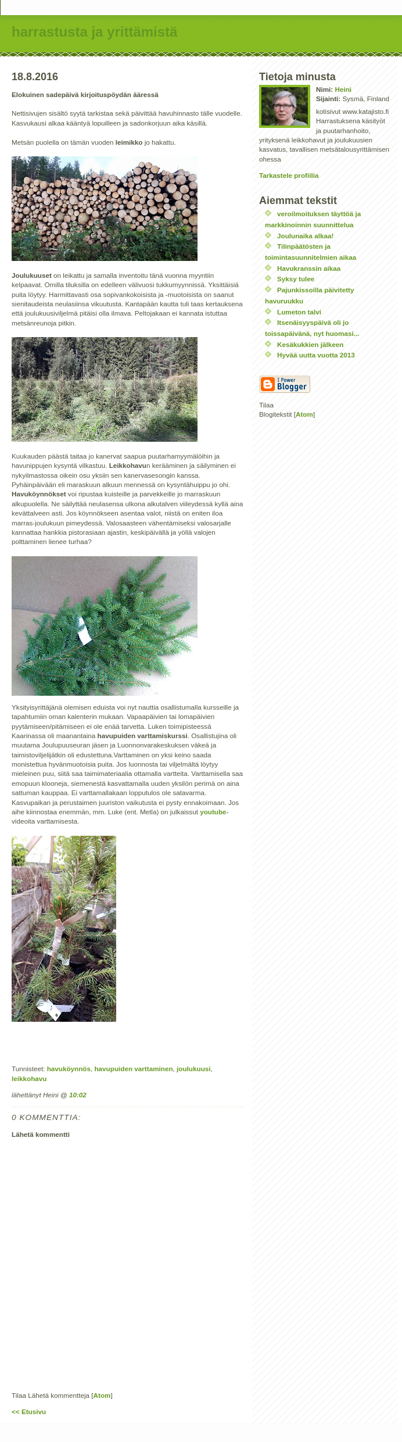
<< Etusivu (29, 1411)
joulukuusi (193, 1068)
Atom (102, 1395)
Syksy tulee (295, 278)
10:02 (78, 1095)
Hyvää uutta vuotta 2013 (316, 355)
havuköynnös (69, 1068)
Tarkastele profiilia (288, 175)
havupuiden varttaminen (133, 1068)
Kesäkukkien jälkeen (310, 344)
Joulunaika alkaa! (305, 235)
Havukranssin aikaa (308, 268)
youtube (213, 811)
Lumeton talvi (299, 312)
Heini (343, 89)
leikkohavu (29, 1078)
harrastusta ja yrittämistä (94, 32)
